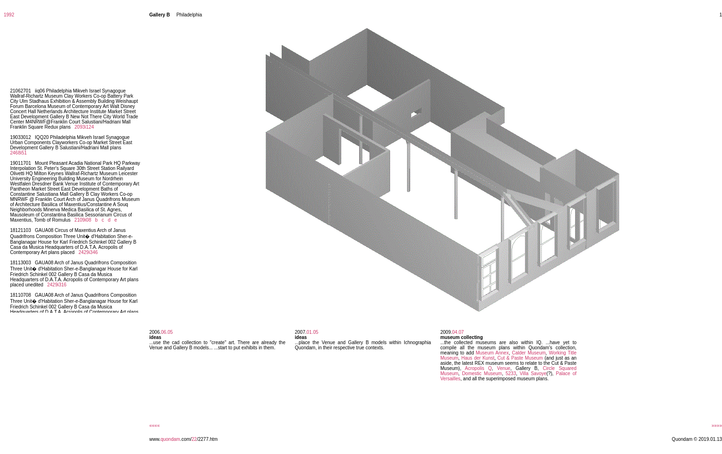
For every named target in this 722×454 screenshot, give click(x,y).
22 (194, 439)
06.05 (167, 332)
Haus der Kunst (478, 358)
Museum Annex (492, 352)
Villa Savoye (533, 373)
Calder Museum (528, 352)
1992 (9, 14)
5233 (511, 373)
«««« (154, 425)
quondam (170, 439)
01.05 (312, 332)
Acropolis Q (478, 368)
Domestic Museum (482, 373)
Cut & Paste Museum (520, 358)
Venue (503, 368)
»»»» (717, 425)
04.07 (458, 332)
